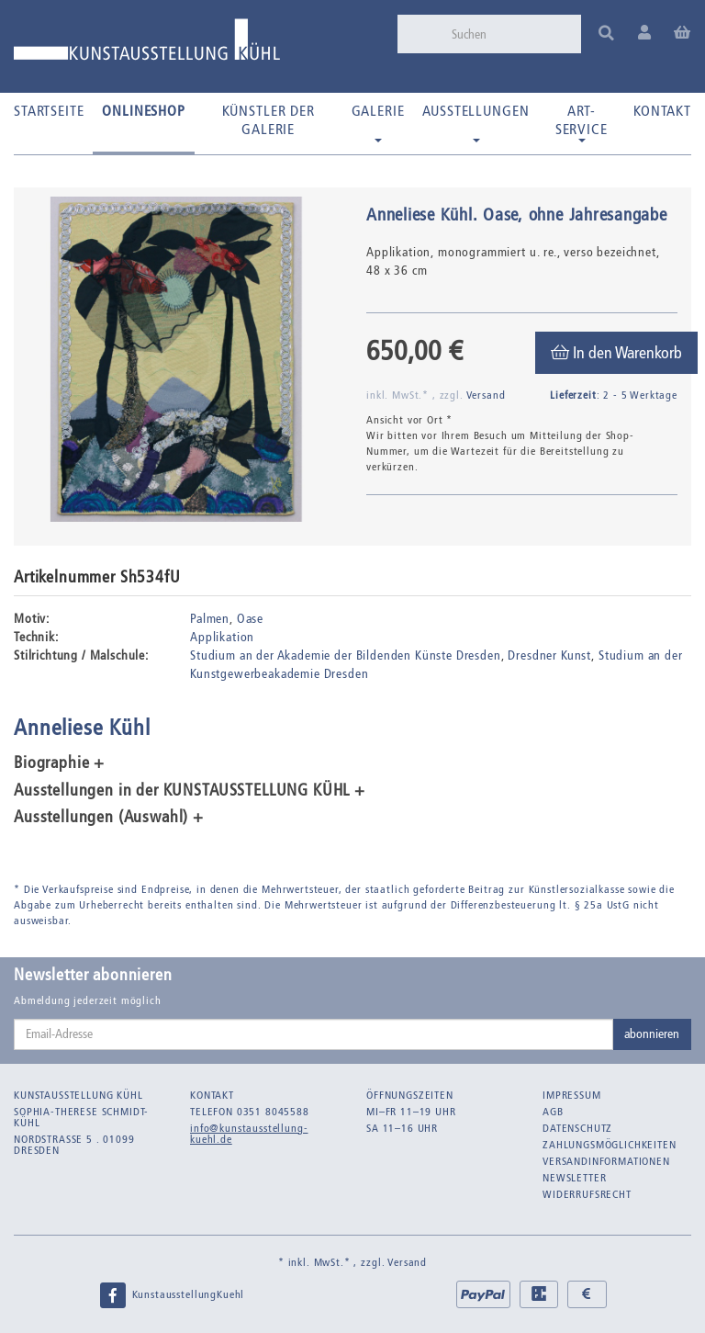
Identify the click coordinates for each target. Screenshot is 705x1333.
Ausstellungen (475, 122)
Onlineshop (143, 110)
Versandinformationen (606, 1161)
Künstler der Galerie (268, 120)
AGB (553, 1111)
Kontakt (662, 110)
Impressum (572, 1095)
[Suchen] (510, 34)
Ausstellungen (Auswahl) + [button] (109, 817)
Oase (250, 619)
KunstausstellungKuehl (171, 1295)
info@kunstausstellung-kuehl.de (249, 1134)
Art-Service (581, 122)
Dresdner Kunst (549, 655)
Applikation (222, 637)
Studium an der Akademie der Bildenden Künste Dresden (345, 655)
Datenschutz (577, 1128)
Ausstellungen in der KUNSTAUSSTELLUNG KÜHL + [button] (189, 791)
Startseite (49, 110)
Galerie (378, 122)
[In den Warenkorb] (616, 353)
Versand (486, 395)
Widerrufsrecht (587, 1194)
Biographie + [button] (59, 763)
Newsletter (574, 1177)
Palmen (209, 619)
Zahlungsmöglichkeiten (610, 1144)
